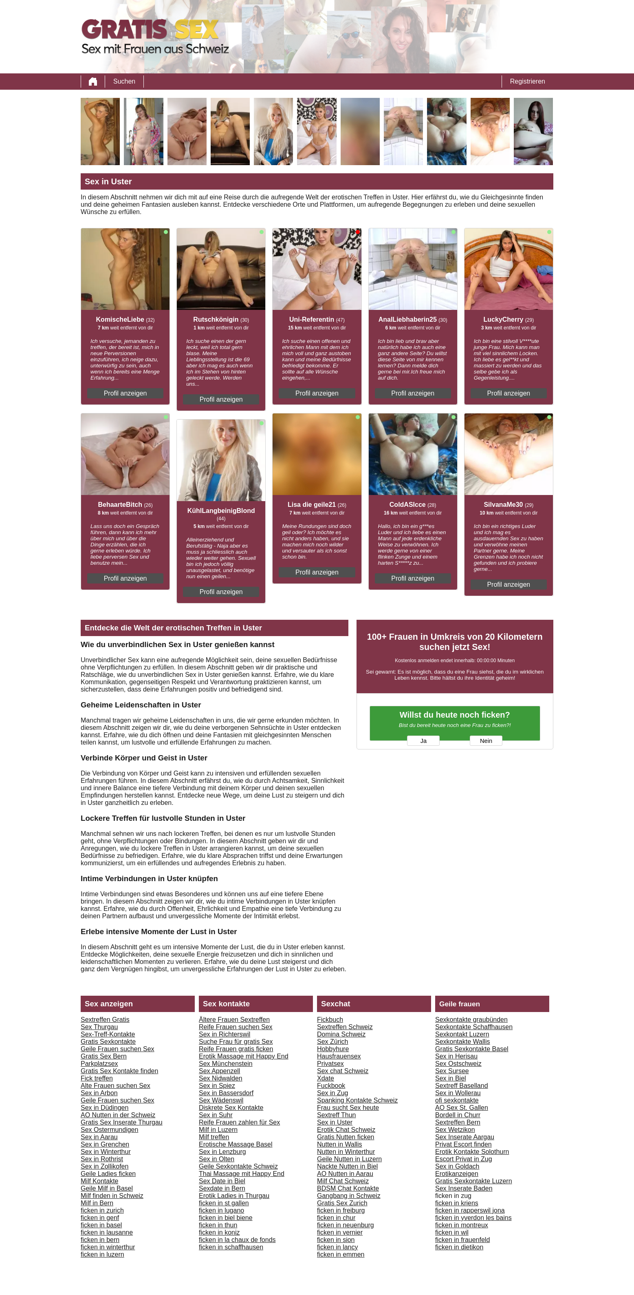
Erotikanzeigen (456, 1173)
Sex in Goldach (457, 1166)
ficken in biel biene (226, 1217)
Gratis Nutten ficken (345, 1137)
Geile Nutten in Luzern (349, 1159)
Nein (486, 741)
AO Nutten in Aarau (345, 1173)
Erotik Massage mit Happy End (243, 1056)
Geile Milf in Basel (107, 1188)
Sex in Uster (334, 1122)
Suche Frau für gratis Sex (236, 1041)
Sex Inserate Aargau (464, 1137)
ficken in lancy (337, 1247)
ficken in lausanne (107, 1232)
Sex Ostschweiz (458, 1063)
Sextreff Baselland (461, 1085)
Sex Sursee (452, 1070)
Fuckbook (331, 1085)
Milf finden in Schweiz (112, 1195)
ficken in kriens (456, 1203)
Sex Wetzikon (455, 1129)
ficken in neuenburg (345, 1225)
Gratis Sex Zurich (342, 1203)
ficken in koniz (219, 1232)
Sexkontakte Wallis (462, 1041)
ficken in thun (218, 1225)
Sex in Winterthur (106, 1151)
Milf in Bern (97, 1203)
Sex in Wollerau (458, 1092)
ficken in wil (452, 1232)
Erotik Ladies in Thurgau (234, 1195)
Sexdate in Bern (222, 1188)
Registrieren (527, 81)
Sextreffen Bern (457, 1122)
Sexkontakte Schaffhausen (474, 1026)
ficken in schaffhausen (231, 1247)
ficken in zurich (102, 1210)
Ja (423, 741)
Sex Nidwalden (220, 1078)
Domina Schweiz (341, 1034)
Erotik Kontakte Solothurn (472, 1151)
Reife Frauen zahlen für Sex (239, 1122)
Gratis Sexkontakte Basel (472, 1048)
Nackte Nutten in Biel (347, 1166)
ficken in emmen (341, 1254)
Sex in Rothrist (102, 1159)
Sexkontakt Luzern (462, 1034)
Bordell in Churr (457, 1115)
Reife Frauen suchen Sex (236, 1026)
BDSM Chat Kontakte (348, 1188)
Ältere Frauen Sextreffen (234, 1019)
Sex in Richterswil (224, 1034)
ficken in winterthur (108, 1247)
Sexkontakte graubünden (471, 1019)
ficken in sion (336, 1239)
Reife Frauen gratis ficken (236, 1048)
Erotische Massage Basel (236, 1144)
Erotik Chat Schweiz (346, 1129)
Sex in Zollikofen (104, 1166)
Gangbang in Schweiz (349, 1195)
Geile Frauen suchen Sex (117, 1048)
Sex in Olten (216, 1159)
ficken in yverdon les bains (473, 1217)
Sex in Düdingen (104, 1107)
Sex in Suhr (216, 1115)
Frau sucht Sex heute (348, 1107)
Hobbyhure (333, 1048)
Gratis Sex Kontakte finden (119, 1070)
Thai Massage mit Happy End (241, 1173)
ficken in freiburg (341, 1210)
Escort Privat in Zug (463, 1159)
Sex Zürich (332, 1041)
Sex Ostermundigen (109, 1129)
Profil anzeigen (125, 393)
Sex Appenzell (219, 1070)
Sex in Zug (332, 1092)
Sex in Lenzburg (222, 1151)
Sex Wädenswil (221, 1100)
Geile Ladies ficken (108, 1173)
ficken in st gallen (224, 1203)
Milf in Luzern (218, 1129)
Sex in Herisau (456, 1056)
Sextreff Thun (336, 1115)
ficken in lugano (221, 1210)
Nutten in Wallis (339, 1144)
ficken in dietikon (459, 1247)
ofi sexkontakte (457, 1100)
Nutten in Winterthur (346, 1151)
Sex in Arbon (99, 1092)
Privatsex (330, 1063)
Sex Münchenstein (226, 1063)
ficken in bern (100, 1239)
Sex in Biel (450, 1078)
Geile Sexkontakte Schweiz (238, 1166)
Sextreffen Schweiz (345, 1026)
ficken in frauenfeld (462, 1239)
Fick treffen (97, 1078)
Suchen (124, 81)
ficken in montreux (461, 1225)
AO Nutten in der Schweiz (118, 1115)
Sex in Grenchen (105, 1144)
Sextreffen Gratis (105, 1019)
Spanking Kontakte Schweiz (357, 1100)
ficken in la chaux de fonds (237, 1239)
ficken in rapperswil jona (470, 1210)
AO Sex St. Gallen (461, 1107)
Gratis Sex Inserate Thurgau (122, 1122)
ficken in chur (336, 1217)
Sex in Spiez (217, 1085)
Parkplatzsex (99, 1063)
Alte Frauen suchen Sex (115, 1085)
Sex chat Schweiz (342, 1070)
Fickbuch (330, 1019)
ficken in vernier (340, 1232)
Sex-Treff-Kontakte (108, 1034)
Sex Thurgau (99, 1026)
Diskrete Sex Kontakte (231, 1107)
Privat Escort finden (463, 1144)
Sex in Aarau (99, 1137)
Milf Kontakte (99, 1181)
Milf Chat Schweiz (343, 1181)
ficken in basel (101, 1225)
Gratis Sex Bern (104, 1056)
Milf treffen (214, 1137)
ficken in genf (100, 1217)
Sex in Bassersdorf (226, 1092)
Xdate (325, 1078)
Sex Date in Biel (222, 1181)
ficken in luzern (102, 1254)
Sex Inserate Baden (464, 1188)
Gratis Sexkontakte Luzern (473, 1181)
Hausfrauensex (339, 1056)
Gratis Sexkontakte (108, 1041)
